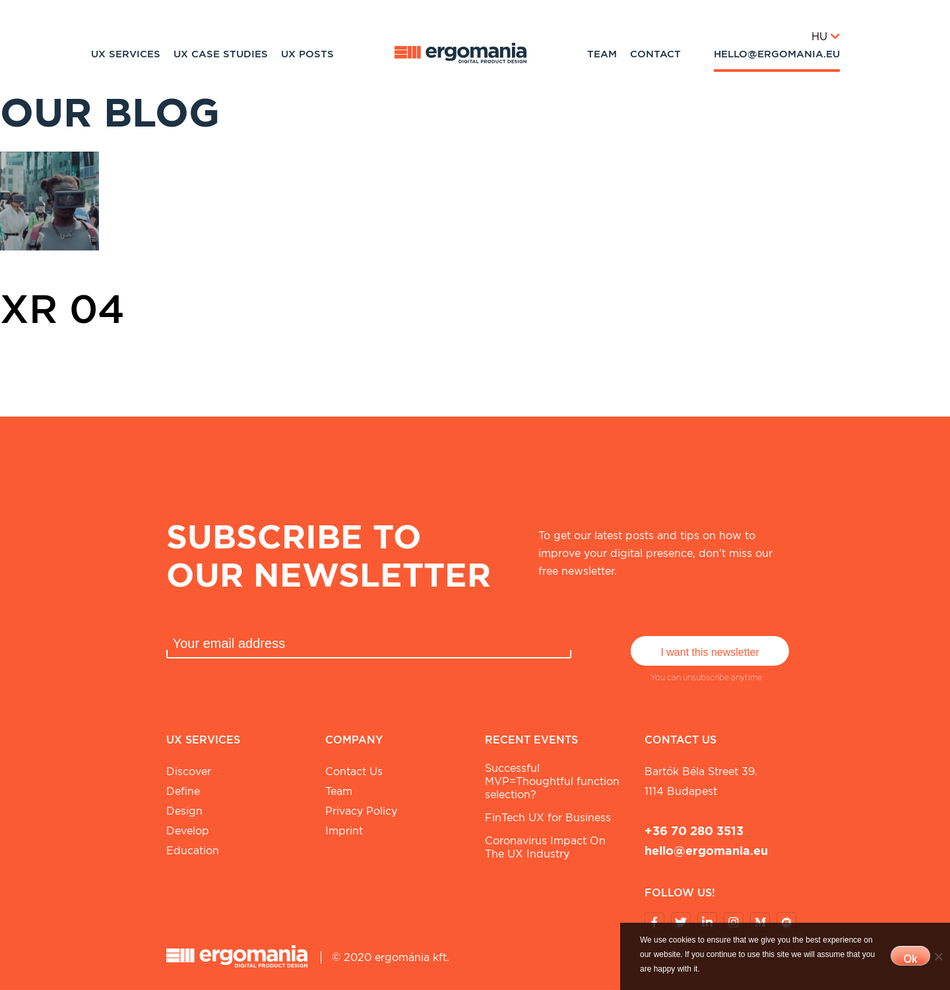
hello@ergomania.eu (777, 54)
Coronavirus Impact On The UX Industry (545, 847)
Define (183, 791)
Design (184, 811)
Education (192, 850)
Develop (187, 831)
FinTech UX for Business (548, 817)
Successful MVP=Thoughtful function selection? (552, 781)
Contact (655, 54)
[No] (938, 956)
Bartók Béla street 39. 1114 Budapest (701, 781)
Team (602, 54)
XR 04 (62, 308)
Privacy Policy (361, 811)
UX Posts (307, 54)
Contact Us (354, 771)
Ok (910, 958)
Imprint (344, 831)
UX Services (125, 54)
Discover (188, 771)
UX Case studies (221, 54)
